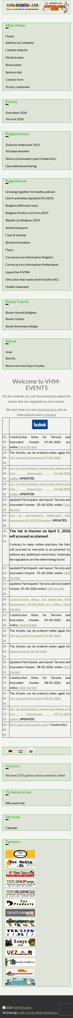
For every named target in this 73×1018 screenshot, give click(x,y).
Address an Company (19, 42)
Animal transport (16, 227)
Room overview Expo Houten (24, 365)
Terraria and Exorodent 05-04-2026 (35, 635)
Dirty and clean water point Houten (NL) (32, 279)
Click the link (28, 447)
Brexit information (17, 242)
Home (9, 36)
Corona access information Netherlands (31, 264)
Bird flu (10, 358)
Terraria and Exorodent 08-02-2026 (35, 698)
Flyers (9, 250)
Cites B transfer (15, 235)
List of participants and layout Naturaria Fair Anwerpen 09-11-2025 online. (40, 714)
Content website (16, 50)
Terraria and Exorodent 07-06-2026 (35, 457)
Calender (11, 828)
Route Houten (14, 319)
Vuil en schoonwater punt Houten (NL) (30, 158)
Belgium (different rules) (21, 205)
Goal (8, 352)
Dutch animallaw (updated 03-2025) (29, 198)
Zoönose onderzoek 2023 (22, 144)
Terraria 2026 (14, 119)
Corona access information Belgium (29, 257)
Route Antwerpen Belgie (21, 326)
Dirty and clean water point (30, 724)
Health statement (17, 287)
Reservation (13, 65)
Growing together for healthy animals (30, 191)
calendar (49, 415)
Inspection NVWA (17, 272)
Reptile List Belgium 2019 (22, 220)
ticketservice (47, 409)
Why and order (15, 803)
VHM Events (23, 1007)
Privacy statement (17, 87)
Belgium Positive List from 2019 (26, 213)
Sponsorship (13, 72)
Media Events (14, 57)
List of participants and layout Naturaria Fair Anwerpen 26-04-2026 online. (40, 473)
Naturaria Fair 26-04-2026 (28, 651)
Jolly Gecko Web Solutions (38, 1012)
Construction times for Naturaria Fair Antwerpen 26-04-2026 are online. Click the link (40, 604)
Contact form (14, 79)
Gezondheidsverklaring (21, 166)
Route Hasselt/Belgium (21, 312)
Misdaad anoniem (17, 151)
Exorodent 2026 (16, 112)
